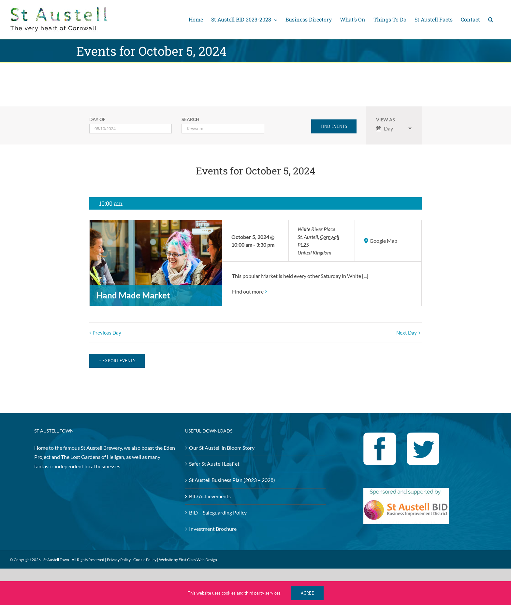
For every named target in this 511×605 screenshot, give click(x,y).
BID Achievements (210, 491)
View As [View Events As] (385, 120)
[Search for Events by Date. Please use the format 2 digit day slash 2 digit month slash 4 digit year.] (130, 128)
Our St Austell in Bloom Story (222, 442)
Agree (307, 593)
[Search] (490, 19)
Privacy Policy (119, 554)
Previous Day (107, 333)
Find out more (248, 291)
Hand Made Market (133, 295)
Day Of (97, 119)
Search (190, 119)
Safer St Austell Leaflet (214, 458)
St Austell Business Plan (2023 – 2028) (232, 475)
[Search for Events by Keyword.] (223, 128)
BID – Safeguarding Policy (218, 507)
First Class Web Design (198, 554)
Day (384, 128)
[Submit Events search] (334, 126)
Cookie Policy (144, 554)
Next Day (406, 333)
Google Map (383, 241)
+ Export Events (117, 355)
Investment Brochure (213, 523)
